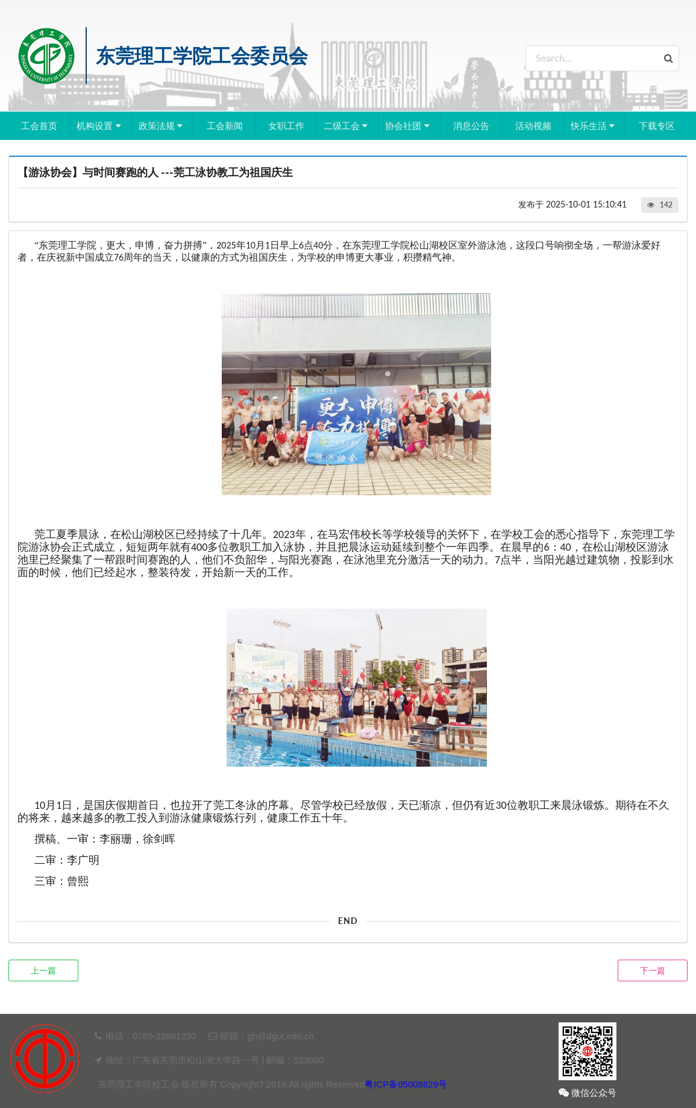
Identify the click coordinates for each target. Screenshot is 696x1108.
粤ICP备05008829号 (406, 1084)
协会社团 (408, 125)
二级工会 (347, 125)
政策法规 (162, 125)
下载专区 (657, 125)
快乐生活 (594, 125)
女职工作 (286, 125)
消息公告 (471, 125)
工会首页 (39, 125)
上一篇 (43, 970)
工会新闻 (225, 125)
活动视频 (533, 125)
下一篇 (652, 970)
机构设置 (100, 125)
